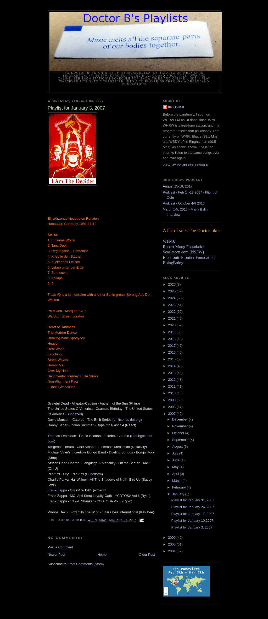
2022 (172, 312)
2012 (172, 380)
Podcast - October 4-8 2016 (184, 203)
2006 (172, 538)
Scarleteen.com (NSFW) (183, 252)
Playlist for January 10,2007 (192, 521)
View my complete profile (185, 165)
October (178, 433)
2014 (172, 366)
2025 (172, 291)
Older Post (147, 554)
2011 (172, 386)
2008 (172, 407)
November (180, 426)
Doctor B (176, 107)
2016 (172, 352)
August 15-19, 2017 (177, 186)
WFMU (169, 241)
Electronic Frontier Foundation (189, 257)
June (176, 460)
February (179, 487)
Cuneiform (94, 474)
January (178, 494)
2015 (172, 359)
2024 (172, 298)
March (177, 480)
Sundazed (74, 414)
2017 (172, 346)
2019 (172, 332)
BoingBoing (173, 262)
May (176, 467)
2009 (172, 400)
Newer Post (56, 554)
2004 (172, 551)
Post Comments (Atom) (86, 564)
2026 (172, 284)
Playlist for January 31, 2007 (192, 500)
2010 (172, 393)
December (180, 419)
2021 (172, 318)
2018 (172, 339)
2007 (172, 414)
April (176, 474)
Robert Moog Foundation (184, 247)
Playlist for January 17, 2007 (192, 514)
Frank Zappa (57, 490)
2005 (172, 544)
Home (102, 554)
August (178, 446)
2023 (172, 305)
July (175, 453)
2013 (172, 373)
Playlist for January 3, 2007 (191, 527)
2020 (172, 325)
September (181, 440)
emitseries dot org (127, 420)
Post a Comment (60, 547)
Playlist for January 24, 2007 (192, 507)
